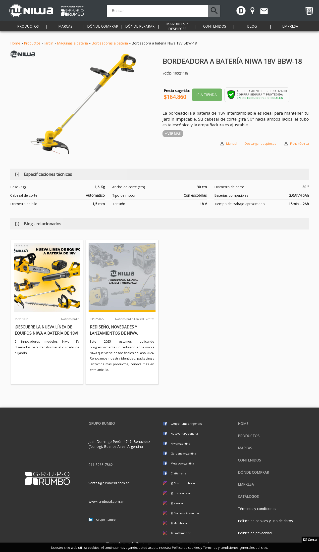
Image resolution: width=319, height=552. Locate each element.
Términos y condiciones (257, 508)
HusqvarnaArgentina (184, 433)
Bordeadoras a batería (110, 43)
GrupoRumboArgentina (187, 423)
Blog (252, 29)
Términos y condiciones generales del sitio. (235, 547)
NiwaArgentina (180, 443)
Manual (231, 143)
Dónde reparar (140, 29)
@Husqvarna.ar (181, 493)
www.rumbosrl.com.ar (106, 501)
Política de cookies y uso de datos (265, 520)
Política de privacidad (255, 533)
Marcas (65, 29)
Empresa (290, 29)
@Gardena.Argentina (185, 513)
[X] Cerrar (310, 539)
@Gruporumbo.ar (183, 483)
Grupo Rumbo (106, 519)
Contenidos (214, 29)
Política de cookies (186, 547)
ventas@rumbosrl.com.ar (109, 483)
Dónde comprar (102, 29)
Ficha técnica (299, 143)
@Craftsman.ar (181, 533)
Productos (28, 29)
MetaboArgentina (182, 463)
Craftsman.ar (179, 473)
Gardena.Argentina (183, 453)
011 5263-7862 (101, 464)
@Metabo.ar (179, 523)
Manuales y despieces (177, 30)
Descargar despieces (260, 143)
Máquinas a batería (72, 43)
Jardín (48, 43)
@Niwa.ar (177, 503)
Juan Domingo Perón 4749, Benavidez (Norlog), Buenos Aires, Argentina (119, 444)
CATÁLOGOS (248, 496)
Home (15, 43)
